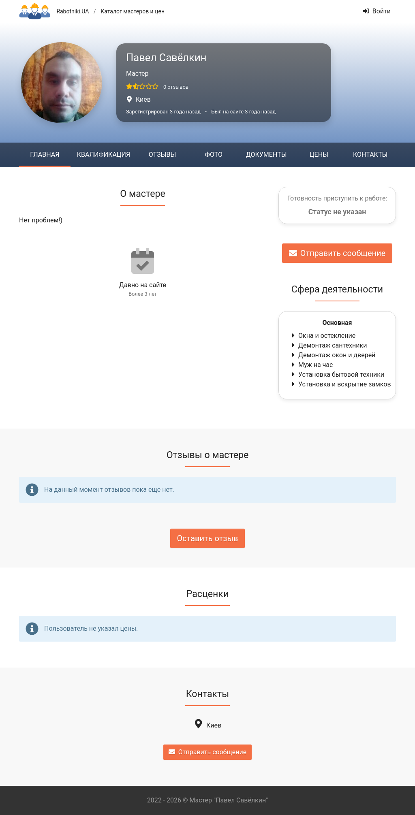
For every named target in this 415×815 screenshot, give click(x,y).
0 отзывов (175, 87)
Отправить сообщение (337, 253)
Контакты (370, 154)
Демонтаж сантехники (328, 345)
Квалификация (103, 154)
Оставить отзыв (207, 538)
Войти (377, 11)
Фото (213, 154)
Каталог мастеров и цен (133, 11)
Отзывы (162, 154)
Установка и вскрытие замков (340, 384)
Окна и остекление (322, 335)
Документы (266, 154)
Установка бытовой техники (337, 374)
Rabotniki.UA (72, 11)
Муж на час (311, 365)
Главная (44, 154)
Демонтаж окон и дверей (332, 355)
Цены (319, 154)
